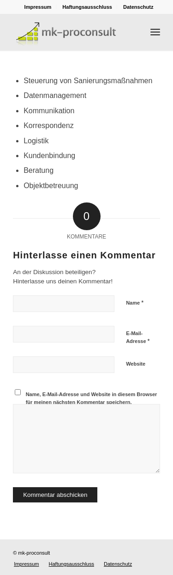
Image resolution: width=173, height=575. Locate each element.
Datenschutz (138, 7)
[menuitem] (38, 7)
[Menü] (155, 32)
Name (134, 302)
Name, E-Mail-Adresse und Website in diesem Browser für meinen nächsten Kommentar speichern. (91, 398)
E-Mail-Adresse (138, 337)
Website (135, 364)
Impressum (38, 7)
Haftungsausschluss (87, 7)
